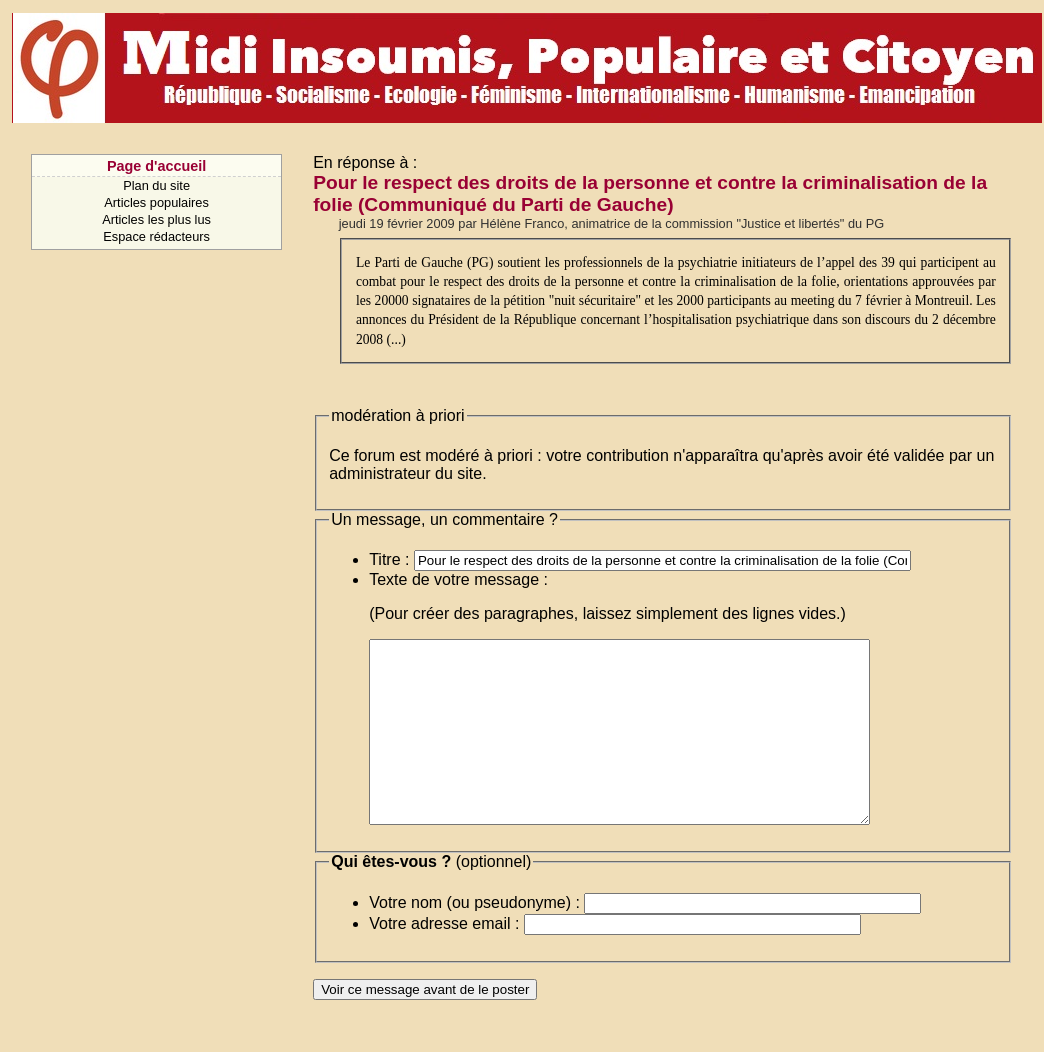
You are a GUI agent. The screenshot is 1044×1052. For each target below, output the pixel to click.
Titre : (389, 559)
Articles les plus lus (156, 219)
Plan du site (156, 185)
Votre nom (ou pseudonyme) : (474, 938)
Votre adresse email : (444, 959)
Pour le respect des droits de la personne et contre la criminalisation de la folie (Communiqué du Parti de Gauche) (650, 193)
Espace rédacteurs (156, 236)
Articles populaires (156, 202)
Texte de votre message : (458, 579)
